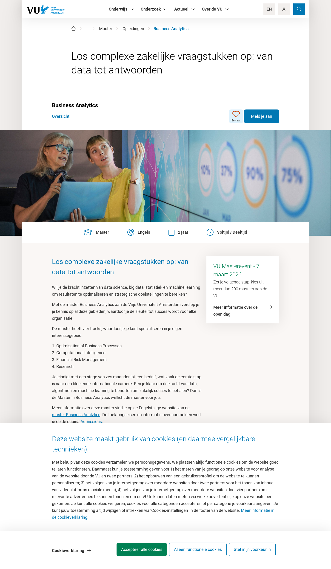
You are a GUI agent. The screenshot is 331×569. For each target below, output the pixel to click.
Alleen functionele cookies (195, 551)
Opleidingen (133, 28)
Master (105, 28)
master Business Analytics (76, 414)
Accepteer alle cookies (135, 551)
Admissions (91, 421)
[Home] (73, 28)
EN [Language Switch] (269, 9)
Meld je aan (261, 116)
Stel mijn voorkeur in (252, 551)
